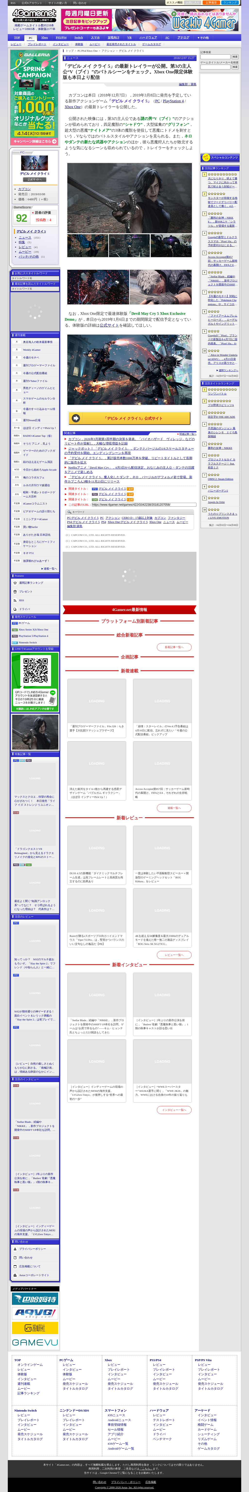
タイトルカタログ (75, 1388)
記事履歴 (211, 2)
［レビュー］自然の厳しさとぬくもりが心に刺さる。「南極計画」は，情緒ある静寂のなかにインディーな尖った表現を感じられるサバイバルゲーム (34, 1068)
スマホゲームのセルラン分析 (39, 400)
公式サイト (109, 325)
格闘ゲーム (205, 1424)
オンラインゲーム (30, 1364)
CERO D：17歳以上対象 (137, 518)
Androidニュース (119, 1420)
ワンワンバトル (217, 393)
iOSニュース (116, 1415)
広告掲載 (150, 1482)
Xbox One (73, 107)
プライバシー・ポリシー (126, 1482)
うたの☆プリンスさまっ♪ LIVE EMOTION (222, 515)
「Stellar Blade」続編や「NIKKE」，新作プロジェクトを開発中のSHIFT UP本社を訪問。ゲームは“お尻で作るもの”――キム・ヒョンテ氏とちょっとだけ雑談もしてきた (34, 1126)
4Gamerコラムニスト (35, 503)
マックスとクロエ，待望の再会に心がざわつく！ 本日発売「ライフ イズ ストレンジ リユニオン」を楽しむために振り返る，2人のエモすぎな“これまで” (34, 801)
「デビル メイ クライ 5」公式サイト (133, 418)
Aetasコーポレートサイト (34, 1274)
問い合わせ (80, 2)
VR (129, 37)
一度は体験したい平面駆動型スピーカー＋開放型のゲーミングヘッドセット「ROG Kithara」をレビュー (162, 877)
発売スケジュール (75, 1383)
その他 (202, 1443)
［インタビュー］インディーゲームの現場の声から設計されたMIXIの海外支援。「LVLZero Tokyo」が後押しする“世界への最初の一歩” (34, 1230)
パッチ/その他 (29, 256)
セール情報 (116, 1429)
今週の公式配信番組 (35, 373)
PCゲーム (24, 622)
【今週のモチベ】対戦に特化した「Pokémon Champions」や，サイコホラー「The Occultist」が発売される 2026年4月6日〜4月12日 (222, 300)
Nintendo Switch (28, 642)
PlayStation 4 (173, 101)
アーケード (202, 1410)
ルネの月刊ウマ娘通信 (36, 485)
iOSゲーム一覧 (118, 1443)
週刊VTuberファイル (35, 380)
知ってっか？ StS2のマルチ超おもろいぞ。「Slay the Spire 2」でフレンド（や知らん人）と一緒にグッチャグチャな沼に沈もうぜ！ (34, 963)
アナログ (183, 37)
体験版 (79, 44)
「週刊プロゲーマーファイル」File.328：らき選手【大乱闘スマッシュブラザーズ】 (97, 728)
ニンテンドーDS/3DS (74, 1410)
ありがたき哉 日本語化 (37, 534)
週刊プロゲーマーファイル (39, 365)
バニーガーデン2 (218, 490)
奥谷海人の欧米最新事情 (38, 341)
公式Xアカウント (32, 2)
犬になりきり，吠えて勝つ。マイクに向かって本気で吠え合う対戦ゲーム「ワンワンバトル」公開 (222, 183)
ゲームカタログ (151, 44)
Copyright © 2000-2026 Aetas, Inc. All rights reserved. (124, 1487)
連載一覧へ (50, 568)
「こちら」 (146, 1468)
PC (31, 38)
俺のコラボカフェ (33, 477)
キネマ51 (28, 553)
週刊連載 (24, 1383)
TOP (17, 37)
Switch (78, 37)
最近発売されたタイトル (121, 44)
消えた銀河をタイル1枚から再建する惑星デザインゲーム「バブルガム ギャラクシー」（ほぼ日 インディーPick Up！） (96, 792)
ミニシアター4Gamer (35, 519)
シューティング (209, 1434)
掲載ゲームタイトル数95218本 (34, 25)
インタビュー (61, 44)
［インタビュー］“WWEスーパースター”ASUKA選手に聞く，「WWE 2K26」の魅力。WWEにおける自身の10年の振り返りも (161, 1090)
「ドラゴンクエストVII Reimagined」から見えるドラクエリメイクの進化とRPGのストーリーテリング (34, 853)
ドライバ (24, 609)
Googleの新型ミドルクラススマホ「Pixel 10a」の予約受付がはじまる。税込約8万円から (222, 241)
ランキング (230, 2)
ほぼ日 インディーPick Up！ (40, 427)
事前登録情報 (117, 1424)
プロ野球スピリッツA (221, 405)
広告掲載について (30, 1266)
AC (167, 37)
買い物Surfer (30, 526)
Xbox (44, 37)
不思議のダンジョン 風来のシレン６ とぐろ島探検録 (222, 432)
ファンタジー (176, 518)
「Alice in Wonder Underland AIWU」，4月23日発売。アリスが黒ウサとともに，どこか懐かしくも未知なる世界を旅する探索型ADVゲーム (222, 359)
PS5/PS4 (61, 37)
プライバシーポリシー (32, 1248)
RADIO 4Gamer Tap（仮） (38, 435)
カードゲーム (207, 1429)
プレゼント (26, 591)
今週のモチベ (31, 357)
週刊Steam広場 (32, 420)
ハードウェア (148, 37)
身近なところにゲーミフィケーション (39, 543)
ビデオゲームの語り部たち (39, 511)
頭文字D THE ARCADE (221, 416)
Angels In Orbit (216, 502)
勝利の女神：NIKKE (220, 447)
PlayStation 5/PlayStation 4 (33, 635)
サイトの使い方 (57, 2)
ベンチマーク (162, 1439)
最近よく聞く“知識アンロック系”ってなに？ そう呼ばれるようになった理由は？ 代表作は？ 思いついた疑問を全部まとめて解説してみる (35, 905)
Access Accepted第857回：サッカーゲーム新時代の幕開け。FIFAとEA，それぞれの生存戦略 (162, 792)
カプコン (24, 189)
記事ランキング (29, 1393)
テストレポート (164, 1420)
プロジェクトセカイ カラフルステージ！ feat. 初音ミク (221, 463)
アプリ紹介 (116, 1434)
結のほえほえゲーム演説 (38, 461)
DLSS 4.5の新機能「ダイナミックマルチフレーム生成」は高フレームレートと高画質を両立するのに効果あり (96, 877)
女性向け (113, 37)
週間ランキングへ (228, 370)
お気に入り (192, 2)
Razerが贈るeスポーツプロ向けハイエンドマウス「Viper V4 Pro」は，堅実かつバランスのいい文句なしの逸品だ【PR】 (97, 939)
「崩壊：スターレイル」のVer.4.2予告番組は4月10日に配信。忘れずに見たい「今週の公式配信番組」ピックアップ (161, 730)
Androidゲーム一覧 (121, 1448)
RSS (13, 2)
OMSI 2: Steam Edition (220, 478)
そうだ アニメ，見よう (37, 443)
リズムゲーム (207, 1439)
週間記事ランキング (31, 582)
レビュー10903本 (24, 29)
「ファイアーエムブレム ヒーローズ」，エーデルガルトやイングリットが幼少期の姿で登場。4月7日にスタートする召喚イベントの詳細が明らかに (222, 320)
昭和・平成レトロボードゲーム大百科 (39, 494)
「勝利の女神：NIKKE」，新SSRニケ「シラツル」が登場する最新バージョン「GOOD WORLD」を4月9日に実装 (223, 222)
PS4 (103, 522)
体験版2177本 (46, 29)
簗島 (74, 526)
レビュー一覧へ (174, 954)
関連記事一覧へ (187, 434)
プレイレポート (37, 44)
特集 (22, 242)
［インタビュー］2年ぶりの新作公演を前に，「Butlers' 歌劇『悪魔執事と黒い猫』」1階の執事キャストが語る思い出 (34, 1178)
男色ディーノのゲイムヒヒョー (39, 390)
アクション (113, 518)
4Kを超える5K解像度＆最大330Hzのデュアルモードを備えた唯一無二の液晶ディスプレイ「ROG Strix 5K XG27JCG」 (162, 939)
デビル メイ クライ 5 (34, 173)
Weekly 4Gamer (32, 349)
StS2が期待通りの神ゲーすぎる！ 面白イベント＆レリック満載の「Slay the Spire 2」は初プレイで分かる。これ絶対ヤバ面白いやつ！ (35, 1016)
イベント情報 (207, 1420)
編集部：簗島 (187, 84)
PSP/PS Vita (203, 1360)
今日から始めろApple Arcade (40, 469)
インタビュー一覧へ (174, 1109)
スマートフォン (116, 1410)
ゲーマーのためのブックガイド (39, 452)
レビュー (16, 44)
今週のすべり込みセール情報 (39, 411)
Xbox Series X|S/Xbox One (33, 629)
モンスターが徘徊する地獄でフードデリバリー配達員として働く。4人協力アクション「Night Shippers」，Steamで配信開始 (222, 202)
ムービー (94, 44)
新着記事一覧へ (174, 647)
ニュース (25, 237)
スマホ (95, 37)
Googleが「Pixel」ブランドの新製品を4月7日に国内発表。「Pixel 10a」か (222, 339)
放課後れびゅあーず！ (36, 560)
